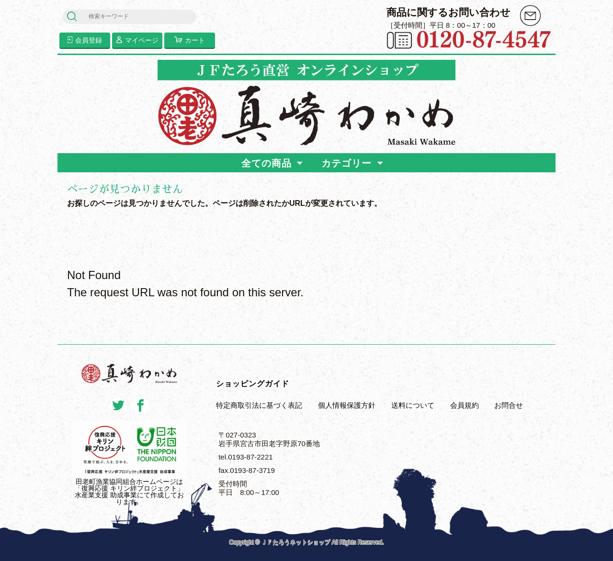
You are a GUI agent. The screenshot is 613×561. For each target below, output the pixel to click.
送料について (412, 405)
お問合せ (508, 405)
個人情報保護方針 (346, 405)
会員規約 (464, 405)
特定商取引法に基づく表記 (259, 405)
